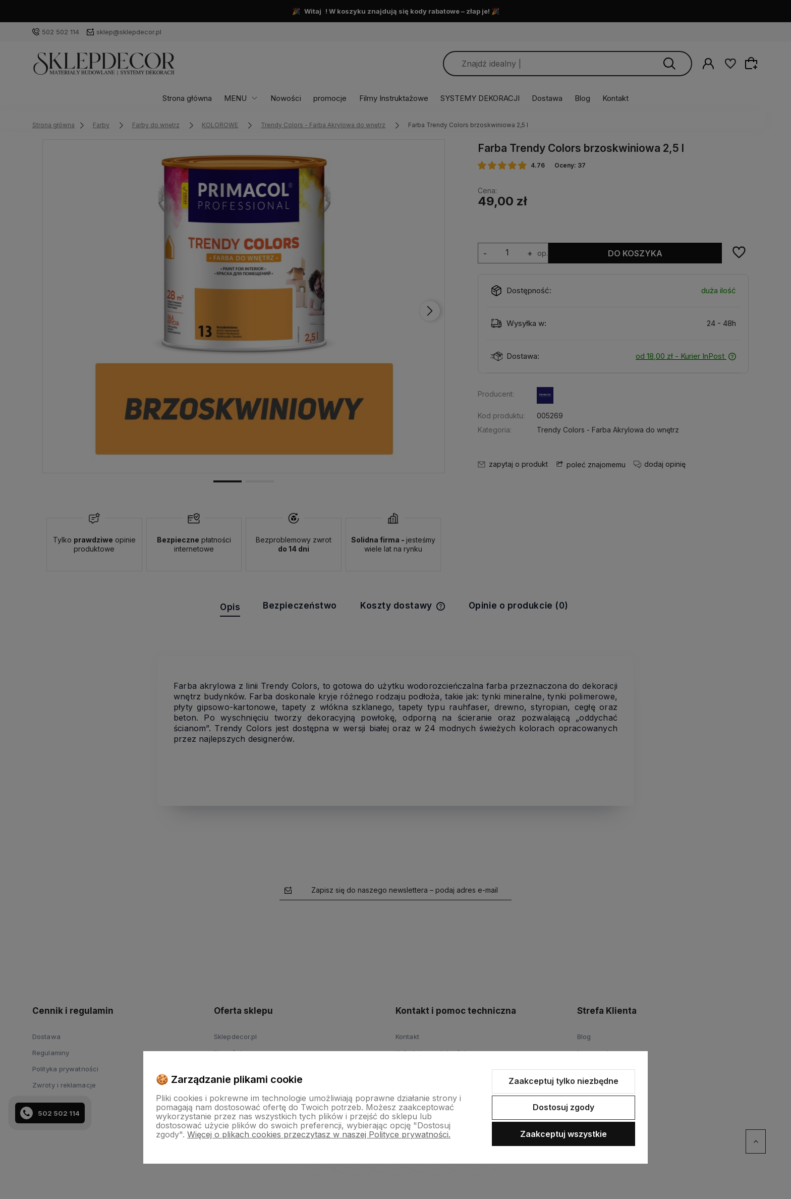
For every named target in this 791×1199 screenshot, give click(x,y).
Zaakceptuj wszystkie (563, 1134)
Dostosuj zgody (563, 1107)
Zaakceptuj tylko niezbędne (563, 1081)
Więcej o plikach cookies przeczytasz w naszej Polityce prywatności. (318, 1134)
